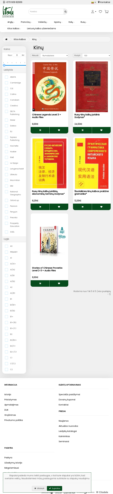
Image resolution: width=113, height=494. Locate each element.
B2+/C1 (13, 352)
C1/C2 (13, 363)
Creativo (14, 105)
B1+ (11, 316)
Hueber (13, 151)
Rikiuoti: (35, 55)
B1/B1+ (13, 305)
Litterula (13, 174)
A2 (11, 287)
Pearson (13, 206)
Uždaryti (39, 488)
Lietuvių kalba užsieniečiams (41, 28)
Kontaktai (104, 2)
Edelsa (13, 125)
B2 (11, 334)
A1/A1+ (13, 263)
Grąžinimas (10, 415)
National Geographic (15, 193)
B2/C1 (12, 346)
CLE (11, 88)
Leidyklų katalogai (68, 431)
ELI (11, 131)
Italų (71, 22)
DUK (6, 409)
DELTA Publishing (14, 113)
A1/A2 (12, 269)
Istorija (7, 394)
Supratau (54, 488)
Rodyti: (77, 55)
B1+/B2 (13, 322)
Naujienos (64, 420)
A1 (11, 258)
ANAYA (13, 77)
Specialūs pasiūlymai (69, 394)
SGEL (12, 232)
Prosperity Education (14, 224)
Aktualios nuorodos (68, 426)
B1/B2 (12, 310)
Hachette (14, 146)
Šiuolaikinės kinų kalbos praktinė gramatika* (91, 192)
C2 (11, 369)
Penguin (13, 212)
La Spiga (14, 163)
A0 (11, 246)
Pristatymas (10, 399)
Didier (12, 120)
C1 (11, 357)
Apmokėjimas (11, 404)
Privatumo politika (13, 420)
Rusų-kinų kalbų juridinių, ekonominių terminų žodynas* (48, 192)
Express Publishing (14, 138)
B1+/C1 (13, 328)
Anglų (10, 22)
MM (11, 186)
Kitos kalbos (13, 28)
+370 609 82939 (12, 2)
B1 (11, 299)
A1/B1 (12, 275)
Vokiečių (42, 22)
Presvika (13, 217)
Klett (12, 157)
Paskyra (8, 457)
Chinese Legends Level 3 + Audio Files (46, 116)
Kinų (34, 39)
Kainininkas (64, 436)
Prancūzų (25, 22)
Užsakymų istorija (13, 462)
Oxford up (14, 200)
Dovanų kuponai (67, 399)
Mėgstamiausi (11, 467)
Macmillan (15, 180)
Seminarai (64, 441)
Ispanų (57, 22)
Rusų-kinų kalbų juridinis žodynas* (87, 116)
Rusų (83, 22)
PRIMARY (14, 252)
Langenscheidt (16, 169)
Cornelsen (14, 100)
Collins (13, 94)
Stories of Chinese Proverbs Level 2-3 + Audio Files (47, 269)
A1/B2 (12, 281)
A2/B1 (12, 293)
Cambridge (15, 82)
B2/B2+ (13, 340)
